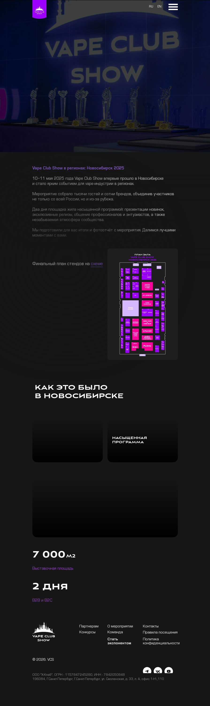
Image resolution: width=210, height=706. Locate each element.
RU (151, 7)
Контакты (151, 627)
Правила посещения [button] (160, 633)
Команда (115, 633)
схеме (97, 264)
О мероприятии (120, 627)
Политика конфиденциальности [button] (161, 642)
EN (159, 7)
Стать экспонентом (119, 642)
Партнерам (89, 627)
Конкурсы (87, 633)
